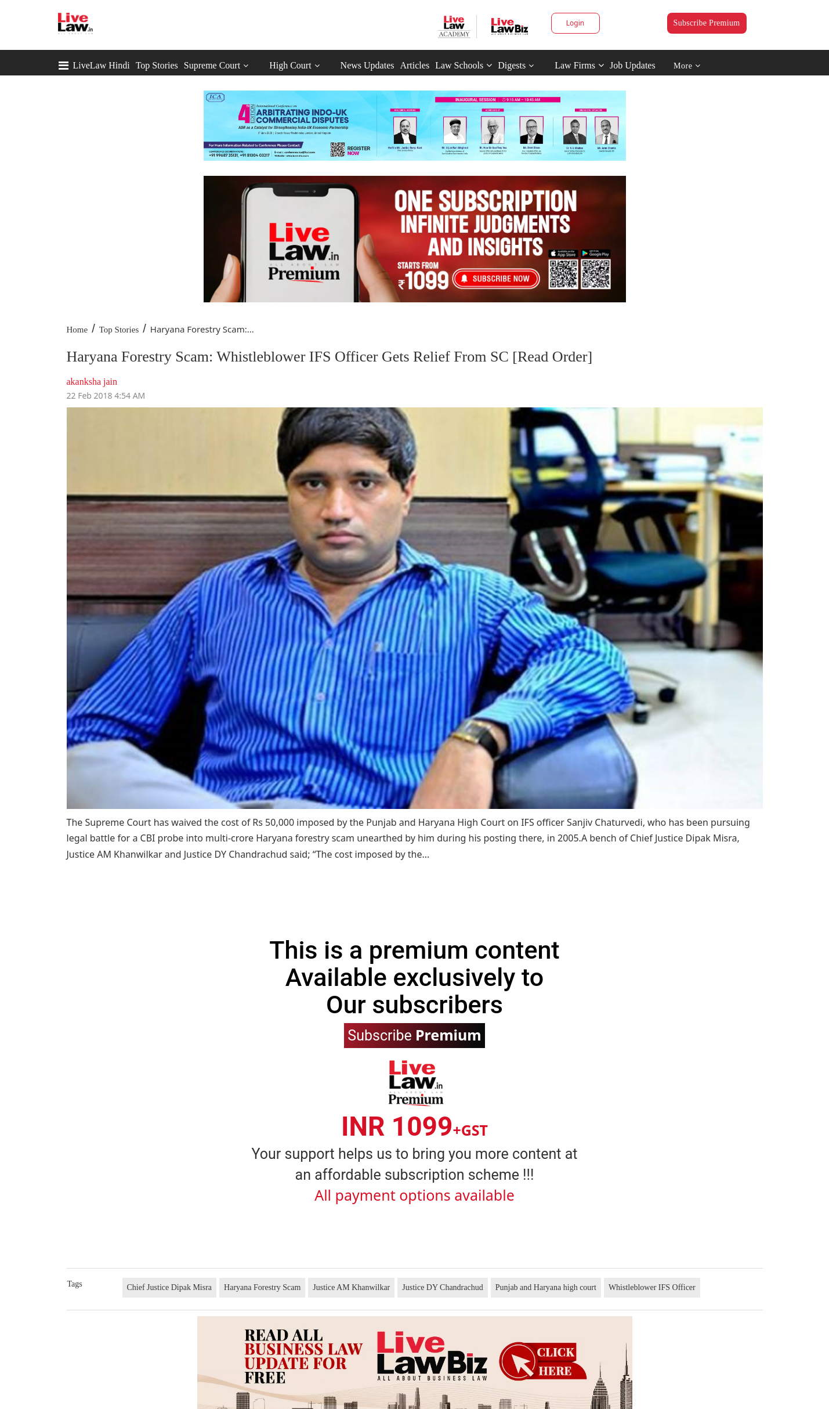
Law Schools (463, 65)
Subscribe (414, 1035)
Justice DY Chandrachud (442, 1287)
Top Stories (157, 65)
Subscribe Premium (707, 23)
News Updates (367, 65)
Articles (414, 65)
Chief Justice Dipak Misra (169, 1287)
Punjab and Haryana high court (545, 1287)
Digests (512, 65)
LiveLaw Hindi (101, 65)
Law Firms (579, 65)
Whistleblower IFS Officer (652, 1287)
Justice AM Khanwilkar (351, 1287)
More (687, 66)
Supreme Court (212, 65)
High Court (290, 65)
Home (77, 329)
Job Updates (633, 65)
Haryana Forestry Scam (262, 1287)
